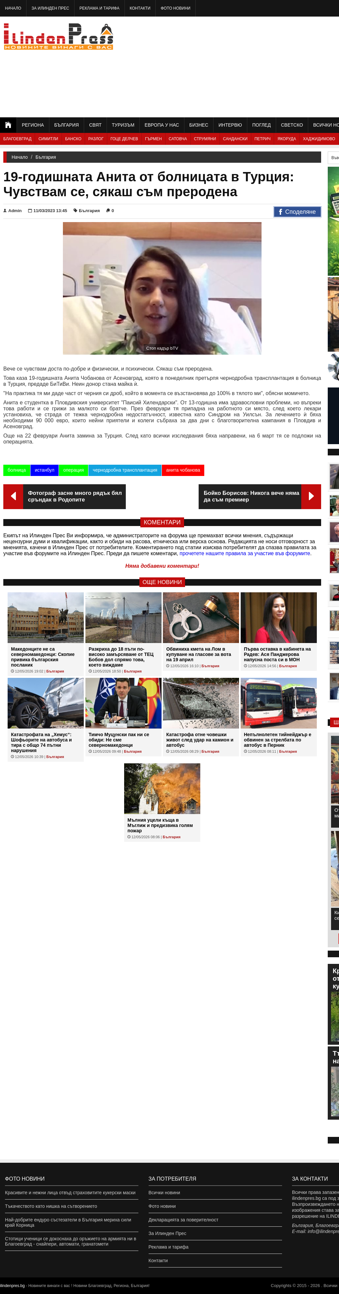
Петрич (263, 139)
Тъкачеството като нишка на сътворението (51, 1206)
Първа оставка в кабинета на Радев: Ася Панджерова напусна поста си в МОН (277, 654)
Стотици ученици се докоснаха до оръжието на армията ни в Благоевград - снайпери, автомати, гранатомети (70, 1241)
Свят (95, 125)
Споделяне (297, 212)
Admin (12, 210)
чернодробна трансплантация (125, 470)
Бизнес (198, 125)
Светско (292, 125)
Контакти (140, 8)
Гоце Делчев (124, 139)
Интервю (230, 125)
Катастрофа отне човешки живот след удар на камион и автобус (199, 740)
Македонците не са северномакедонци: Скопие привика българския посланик (42, 657)
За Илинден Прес (50, 8)
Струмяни (205, 139)
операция (73, 470)
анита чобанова (183, 470)
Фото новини (175, 8)
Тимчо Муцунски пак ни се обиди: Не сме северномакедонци (119, 740)
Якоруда (286, 139)
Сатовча (178, 139)
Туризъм (123, 125)
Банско (73, 139)
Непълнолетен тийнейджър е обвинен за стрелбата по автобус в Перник (278, 740)
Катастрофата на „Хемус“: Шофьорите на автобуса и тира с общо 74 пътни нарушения (41, 742)
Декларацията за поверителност (183, 1219)
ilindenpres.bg (12, 1285)
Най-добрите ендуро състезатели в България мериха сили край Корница (68, 1222)
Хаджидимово (319, 139)
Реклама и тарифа (99, 8)
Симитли (48, 139)
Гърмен (153, 139)
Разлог (96, 139)
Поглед (261, 125)
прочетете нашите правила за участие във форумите (245, 553)
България (66, 125)
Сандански (235, 139)
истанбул (44, 470)
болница (17, 470)
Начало (13, 8)
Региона (33, 125)
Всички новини (164, 1192)
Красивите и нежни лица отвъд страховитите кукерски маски (70, 1192)
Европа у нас (162, 125)
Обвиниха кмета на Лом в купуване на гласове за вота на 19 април (198, 654)
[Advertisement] (266, 66)
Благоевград (17, 139)
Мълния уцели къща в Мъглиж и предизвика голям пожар (160, 825)
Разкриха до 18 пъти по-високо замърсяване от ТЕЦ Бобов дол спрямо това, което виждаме (121, 657)
